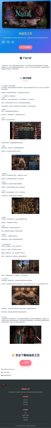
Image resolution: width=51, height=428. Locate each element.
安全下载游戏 (25, 47)
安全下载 (25, 404)
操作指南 (25, 402)
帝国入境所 (25, 417)
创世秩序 (25, 420)
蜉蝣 (25, 413)
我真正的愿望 (25, 415)
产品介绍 (25, 400)
